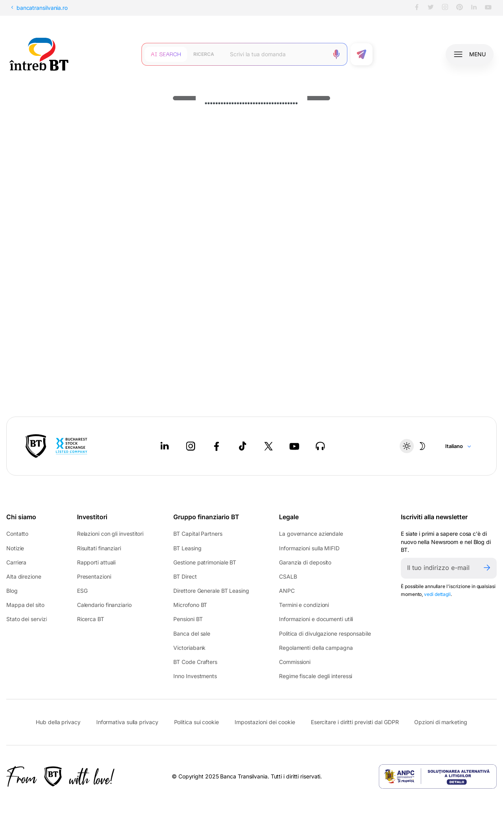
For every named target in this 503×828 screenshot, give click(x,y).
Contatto (17, 533)
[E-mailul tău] (439, 568)
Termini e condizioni (304, 604)
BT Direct (184, 576)
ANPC (287, 590)
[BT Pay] (36, 446)
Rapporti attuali (96, 562)
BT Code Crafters (195, 661)
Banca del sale (191, 633)
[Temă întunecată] (414, 446)
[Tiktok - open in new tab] (242, 446)
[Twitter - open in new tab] (268, 446)
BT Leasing (187, 548)
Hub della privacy (58, 722)
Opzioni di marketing (440, 722)
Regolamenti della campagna (316, 647)
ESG (82, 590)
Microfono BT (190, 604)
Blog (12, 590)
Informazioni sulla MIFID (309, 548)
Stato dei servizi (26, 619)
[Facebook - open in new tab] (216, 446)
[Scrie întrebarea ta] (276, 54)
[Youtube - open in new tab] (294, 446)
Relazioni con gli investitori (110, 533)
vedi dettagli (437, 594)
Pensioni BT (187, 619)
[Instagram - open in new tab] (190, 446)
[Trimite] (487, 568)
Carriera (16, 562)
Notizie (15, 548)
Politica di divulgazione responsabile (325, 633)
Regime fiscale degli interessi (315, 676)
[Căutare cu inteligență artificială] (166, 54)
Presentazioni (94, 576)
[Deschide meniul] (470, 54)
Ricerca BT (90, 619)
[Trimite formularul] (362, 54)
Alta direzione (23, 576)
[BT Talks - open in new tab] (320, 446)
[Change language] (458, 446)
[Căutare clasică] (203, 54)
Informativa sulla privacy (127, 722)
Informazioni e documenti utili (316, 619)
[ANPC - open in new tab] (438, 776)
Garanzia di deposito (305, 562)
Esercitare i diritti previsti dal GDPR (355, 722)
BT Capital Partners (197, 533)
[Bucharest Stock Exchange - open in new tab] (71, 446)
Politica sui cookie (196, 722)
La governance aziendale (311, 533)
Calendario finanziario (104, 604)
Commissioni (294, 661)
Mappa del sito (25, 604)
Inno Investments (195, 676)
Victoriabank (189, 647)
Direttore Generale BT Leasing (211, 590)
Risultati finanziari (99, 548)
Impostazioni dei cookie (265, 722)
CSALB (288, 576)
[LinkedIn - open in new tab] (164, 446)
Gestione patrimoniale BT (204, 562)
